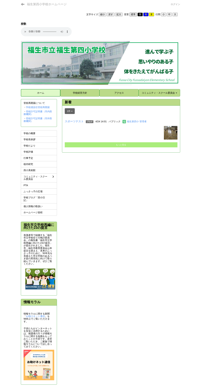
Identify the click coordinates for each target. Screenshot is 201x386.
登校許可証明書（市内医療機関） (38, 112)
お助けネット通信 (35, 316)
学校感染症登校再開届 (38, 107)
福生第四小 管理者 (137, 121)
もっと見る (121, 145)
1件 (70, 111)
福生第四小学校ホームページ (47, 4)
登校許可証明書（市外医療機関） (38, 119)
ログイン (175, 4)
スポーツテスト (74, 121)
